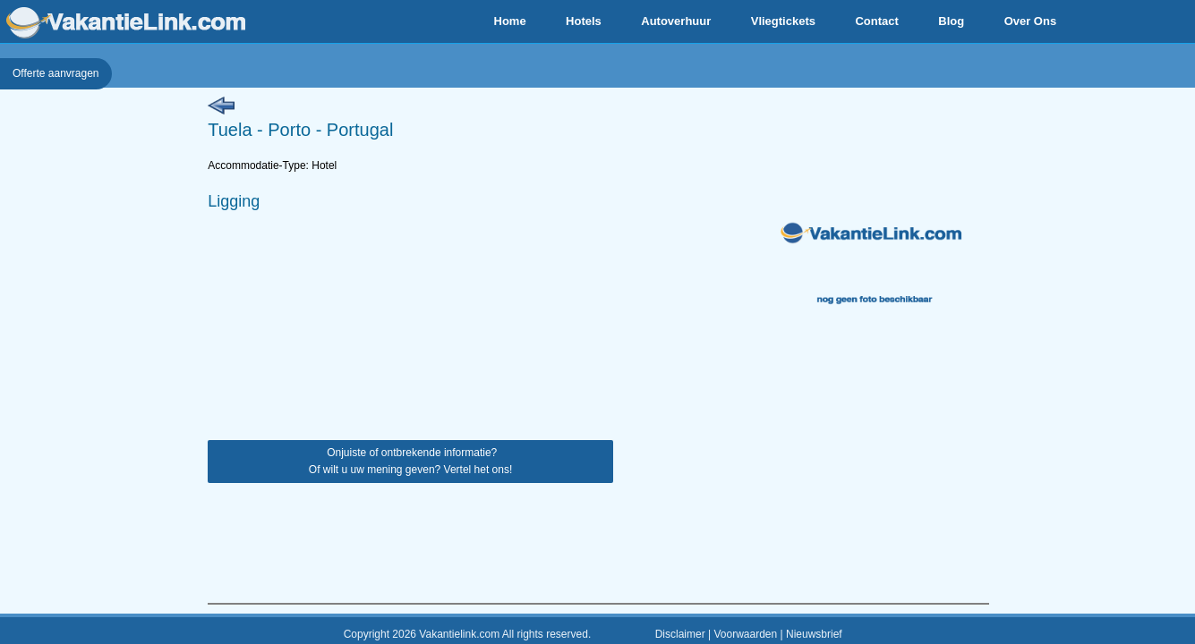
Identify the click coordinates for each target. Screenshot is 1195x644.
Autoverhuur (676, 21)
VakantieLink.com (125, 22)
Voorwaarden (745, 634)
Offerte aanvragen (56, 73)
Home (510, 21)
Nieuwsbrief (814, 634)
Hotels (584, 21)
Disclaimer (680, 634)
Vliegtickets (783, 21)
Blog (951, 21)
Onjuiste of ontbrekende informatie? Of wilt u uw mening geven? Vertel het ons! (410, 461)
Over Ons (1030, 21)
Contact (876, 21)
